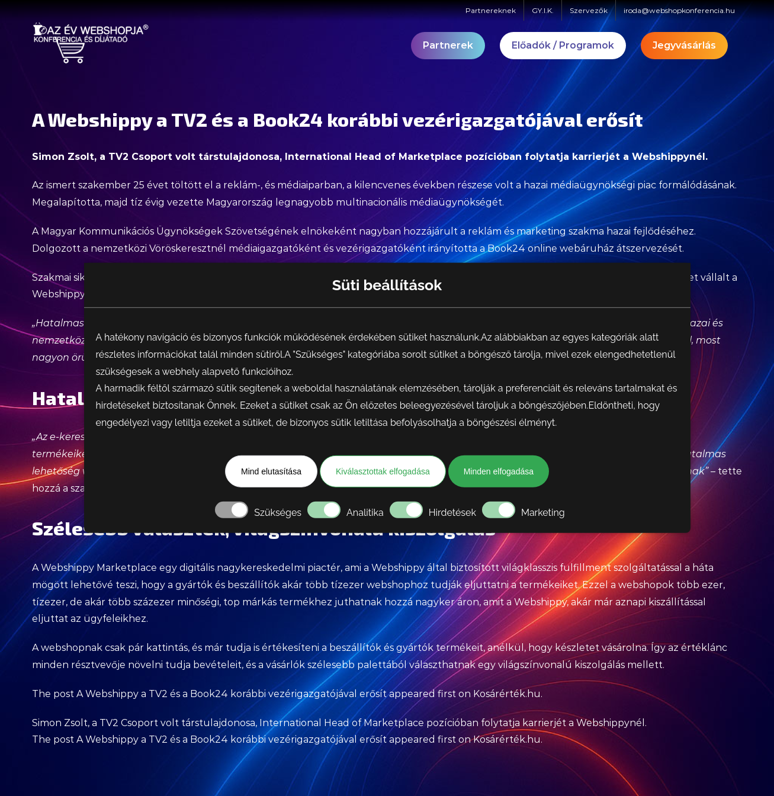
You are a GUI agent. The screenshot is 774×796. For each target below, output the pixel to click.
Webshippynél (668, 156)
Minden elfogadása (499, 471)
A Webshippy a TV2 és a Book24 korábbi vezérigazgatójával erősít (231, 693)
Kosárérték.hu (507, 693)
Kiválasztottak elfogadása (383, 471)
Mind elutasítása (271, 471)
